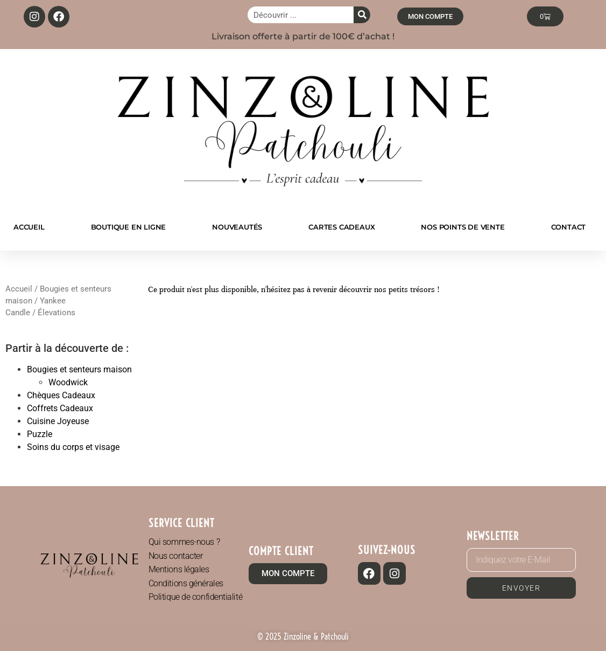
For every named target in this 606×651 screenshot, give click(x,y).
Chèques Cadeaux (61, 395)
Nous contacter (176, 556)
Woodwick (68, 382)
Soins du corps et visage (73, 447)
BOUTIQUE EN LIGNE (128, 227)
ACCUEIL (29, 227)
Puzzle (39, 434)
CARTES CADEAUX (341, 227)
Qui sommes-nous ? (184, 542)
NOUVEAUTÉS (237, 227)
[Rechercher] (362, 14)
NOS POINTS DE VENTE (462, 227)
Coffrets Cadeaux (60, 408)
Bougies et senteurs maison (79, 369)
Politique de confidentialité (195, 597)
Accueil (18, 289)
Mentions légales (179, 569)
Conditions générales (186, 583)
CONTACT (568, 227)
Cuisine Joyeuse (58, 421)
